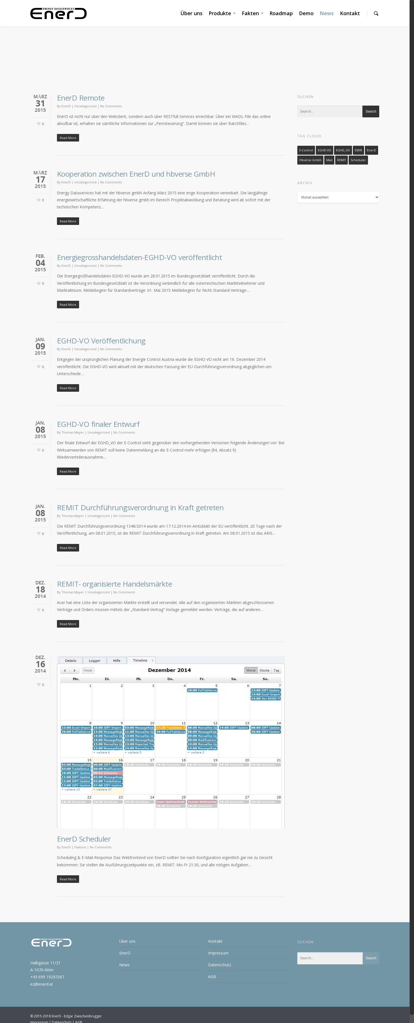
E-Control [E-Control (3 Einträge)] (306, 150)
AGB (212, 976)
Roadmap (281, 13)
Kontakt (350, 13)
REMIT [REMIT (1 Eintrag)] (341, 160)
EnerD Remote (81, 97)
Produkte (222, 13)
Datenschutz (219, 964)
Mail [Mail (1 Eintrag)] (329, 160)
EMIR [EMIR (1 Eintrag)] (358, 150)
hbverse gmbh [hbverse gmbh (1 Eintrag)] (310, 160)
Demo (306, 13)
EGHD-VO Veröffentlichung (101, 341)
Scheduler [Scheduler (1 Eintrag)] (358, 160)
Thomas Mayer (72, 432)
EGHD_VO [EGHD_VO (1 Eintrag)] (343, 150)
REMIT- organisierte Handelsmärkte (114, 584)
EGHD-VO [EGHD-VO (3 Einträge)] (324, 150)
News (327, 13)
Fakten (253, 13)
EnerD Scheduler (84, 839)
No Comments (111, 106)
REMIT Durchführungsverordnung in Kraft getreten (140, 507)
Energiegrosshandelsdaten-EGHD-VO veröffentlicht (139, 257)
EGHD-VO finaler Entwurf (98, 424)
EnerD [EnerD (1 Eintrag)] (371, 150)
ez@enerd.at (41, 983)
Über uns (191, 13)
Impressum (218, 953)
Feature (80, 847)
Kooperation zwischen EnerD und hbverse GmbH (136, 174)
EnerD (66, 106)
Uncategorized (85, 106)
